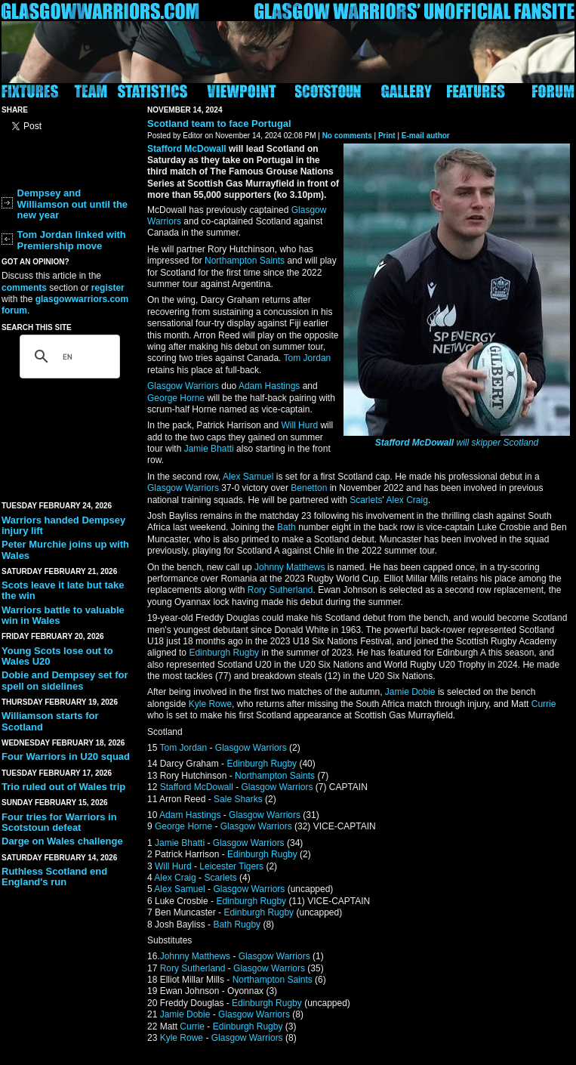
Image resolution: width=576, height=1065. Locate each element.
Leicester (217, 866)
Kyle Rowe (210, 704)
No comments (347, 135)
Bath (286, 527)
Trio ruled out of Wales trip (63, 786)
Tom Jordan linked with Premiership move (71, 240)
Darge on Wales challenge (62, 841)
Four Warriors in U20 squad (66, 756)
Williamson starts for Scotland (50, 721)
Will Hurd (299, 425)
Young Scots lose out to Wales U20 (57, 656)
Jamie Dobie (410, 692)
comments (24, 287)
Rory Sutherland (280, 590)
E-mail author (426, 135)
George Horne (176, 398)
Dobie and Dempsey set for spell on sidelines (65, 680)
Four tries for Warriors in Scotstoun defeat (59, 822)
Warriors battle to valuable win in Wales (63, 615)
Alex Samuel (248, 476)
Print (387, 135)
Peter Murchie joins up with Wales (65, 549)
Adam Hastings (269, 386)
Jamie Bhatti (209, 448)
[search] (67, 356)
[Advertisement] (69, 435)
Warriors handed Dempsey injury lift (63, 525)
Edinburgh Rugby (224, 652)
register (108, 287)
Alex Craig (406, 500)
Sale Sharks (238, 799)
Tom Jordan (307, 358)
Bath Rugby (236, 924)
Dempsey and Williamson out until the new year (72, 204)
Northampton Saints (245, 260)
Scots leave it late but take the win (63, 590)
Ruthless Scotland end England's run (54, 877)
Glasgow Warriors (183, 386)
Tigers (251, 866)
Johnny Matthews (289, 567)
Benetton (309, 488)
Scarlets (366, 500)
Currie (543, 704)
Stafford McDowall (414, 442)
